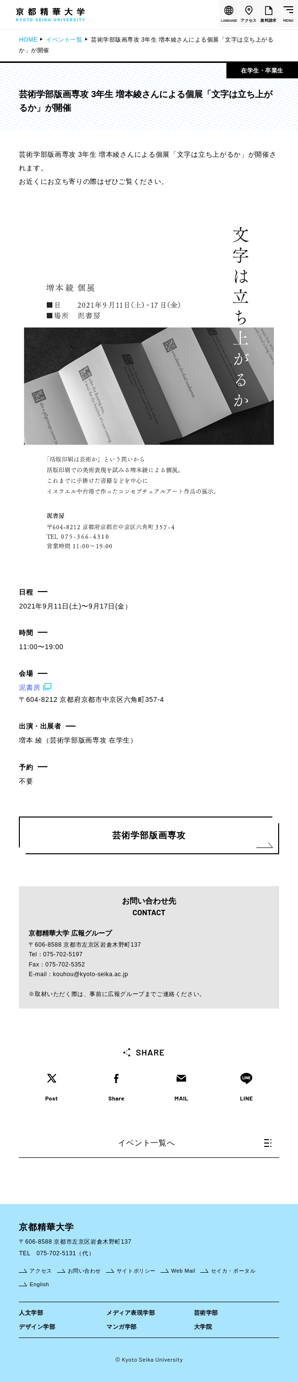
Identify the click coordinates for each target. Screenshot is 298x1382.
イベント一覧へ (194, 1143)
